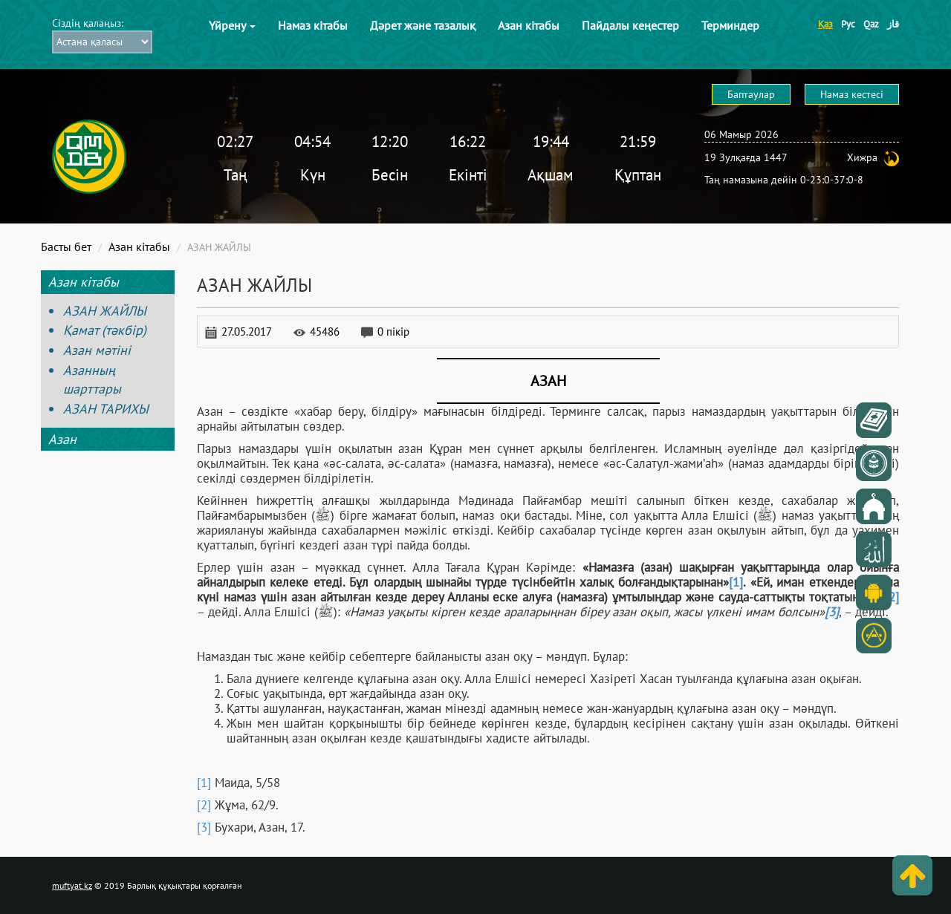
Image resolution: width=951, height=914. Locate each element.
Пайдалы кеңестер (630, 25)
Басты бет (66, 246)
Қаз (825, 24)
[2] (204, 805)
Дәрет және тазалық (423, 25)
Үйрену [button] (232, 25)
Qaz (871, 24)
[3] (204, 827)
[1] (736, 582)
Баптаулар (751, 94)
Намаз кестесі (851, 94)
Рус (848, 24)
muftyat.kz (72, 885)
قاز (893, 24)
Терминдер (730, 25)
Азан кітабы (528, 25)
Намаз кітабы (313, 25)
